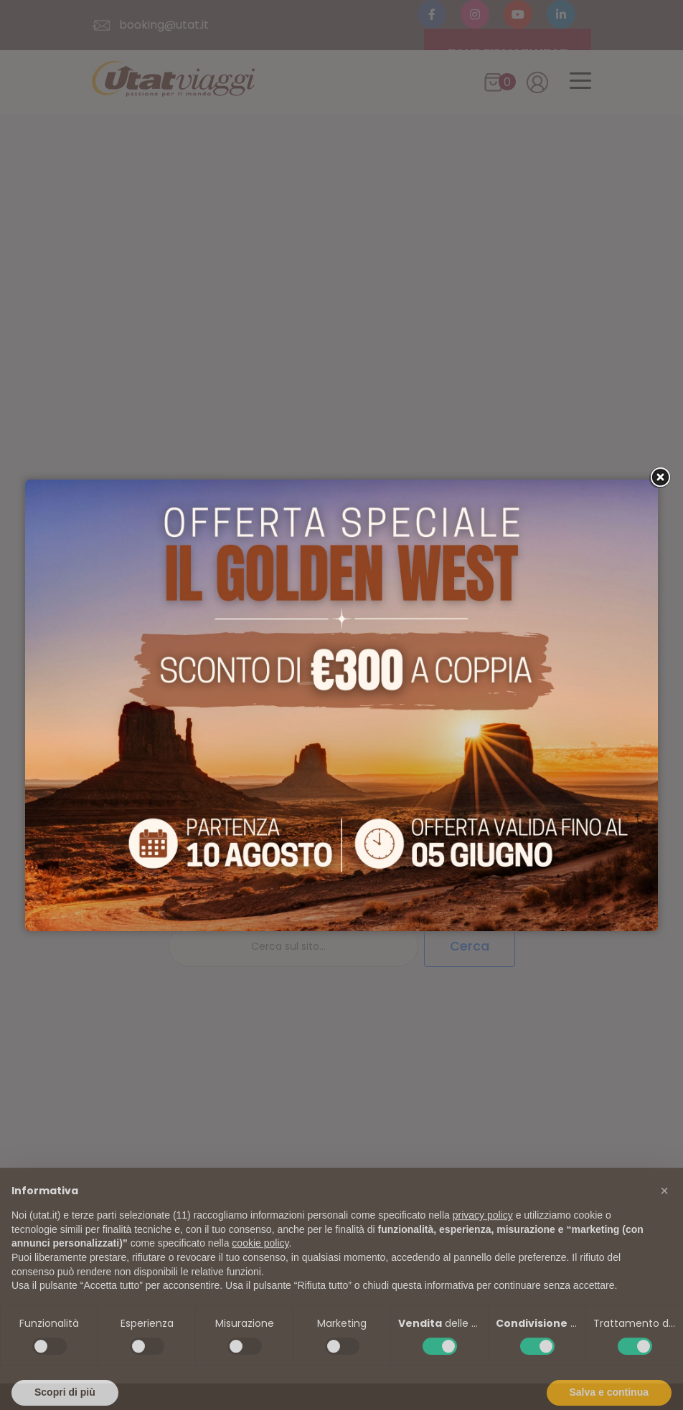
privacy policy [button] (483, 1237)
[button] (664, 1212)
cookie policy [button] (260, 1265)
